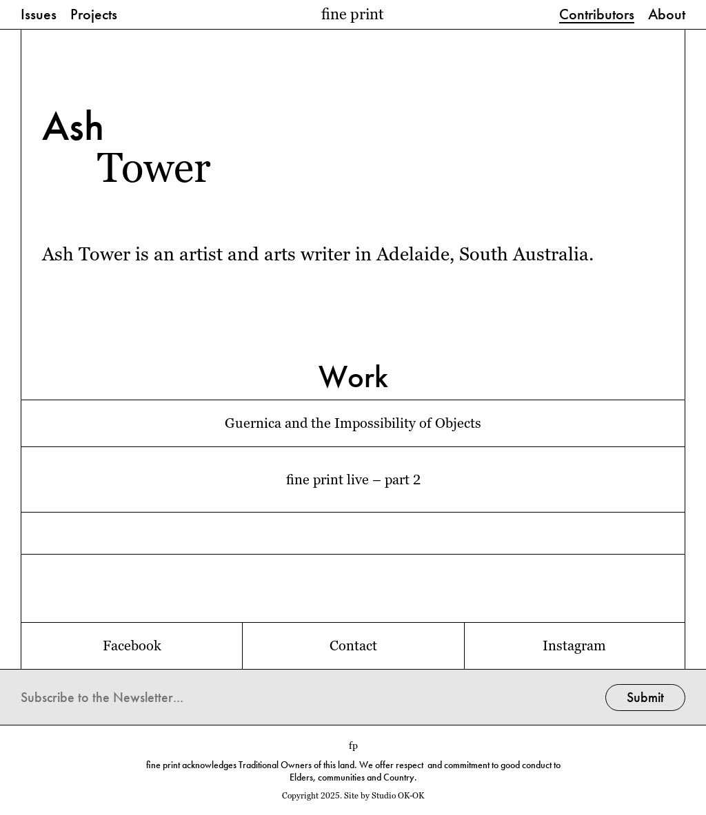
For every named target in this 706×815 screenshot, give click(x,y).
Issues (39, 15)
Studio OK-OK (398, 795)
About (666, 15)
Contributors (596, 15)
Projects (93, 15)
